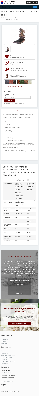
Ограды (3, 341)
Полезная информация (8, 361)
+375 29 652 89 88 (9, 1)
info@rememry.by (6, 372)
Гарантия (4, 351)
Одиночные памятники (21, 18)
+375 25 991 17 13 (9, 3)
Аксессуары (4, 343)
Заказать (10, 101)
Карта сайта (4, 363)
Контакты (4, 359)
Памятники (8, 18)
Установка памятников (8, 355)
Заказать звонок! (32, 2)
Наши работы (5, 353)
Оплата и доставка (6, 357)
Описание (19, 110)
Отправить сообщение (19, 323)
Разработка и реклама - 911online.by (10, 391)
